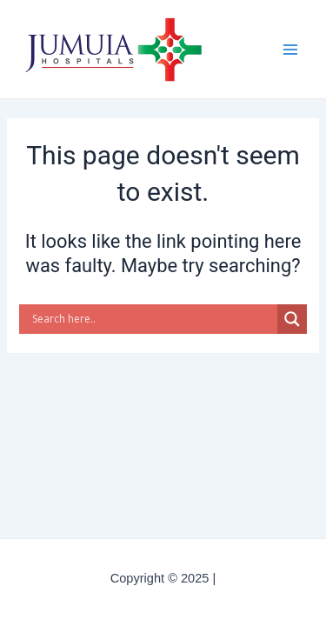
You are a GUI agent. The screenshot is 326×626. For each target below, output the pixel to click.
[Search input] (152, 319)
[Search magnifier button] (292, 319)
